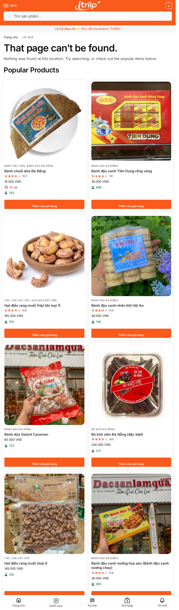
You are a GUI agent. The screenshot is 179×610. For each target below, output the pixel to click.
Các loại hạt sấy (17, 300)
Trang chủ (11, 37)
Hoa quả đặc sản (44, 300)
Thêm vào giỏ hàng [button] (44, 204)
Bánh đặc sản (14, 165)
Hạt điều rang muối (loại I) (25, 563)
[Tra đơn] (92, 603)
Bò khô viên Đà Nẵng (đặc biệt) (117, 434)
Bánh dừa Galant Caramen (26, 434)
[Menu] (10, 5)
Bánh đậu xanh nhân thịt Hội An (117, 305)
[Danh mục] (56, 602)
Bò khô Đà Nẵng (103, 429)
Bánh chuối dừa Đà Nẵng (25, 171)
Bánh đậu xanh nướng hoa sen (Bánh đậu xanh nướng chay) (130, 565)
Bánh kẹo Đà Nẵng (40, 165)
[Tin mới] (162, 603)
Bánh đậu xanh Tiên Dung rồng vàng (121, 171)
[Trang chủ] (18, 603)
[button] (168, 6)
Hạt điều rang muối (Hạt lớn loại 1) (32, 305)
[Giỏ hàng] (127, 603)
